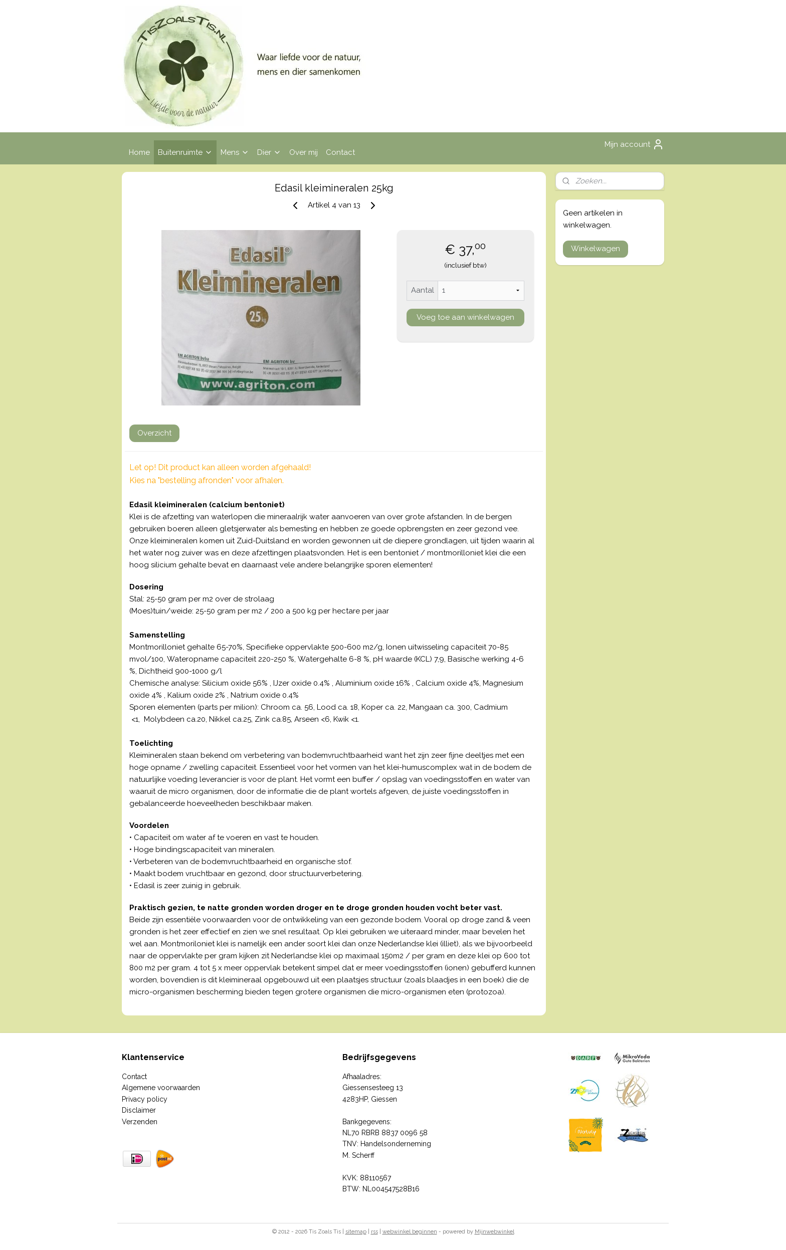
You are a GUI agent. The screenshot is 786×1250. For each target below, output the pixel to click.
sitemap (355, 1231)
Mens (235, 152)
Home (139, 152)
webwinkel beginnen (409, 1231)
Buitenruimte (185, 152)
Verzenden (139, 1122)
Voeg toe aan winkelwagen (465, 317)
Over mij (303, 152)
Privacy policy (144, 1099)
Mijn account (634, 144)
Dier (269, 152)
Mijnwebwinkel (494, 1231)
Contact (340, 152)
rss (374, 1231)
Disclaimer (139, 1110)
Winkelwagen (595, 248)
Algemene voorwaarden (161, 1088)
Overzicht (154, 433)
